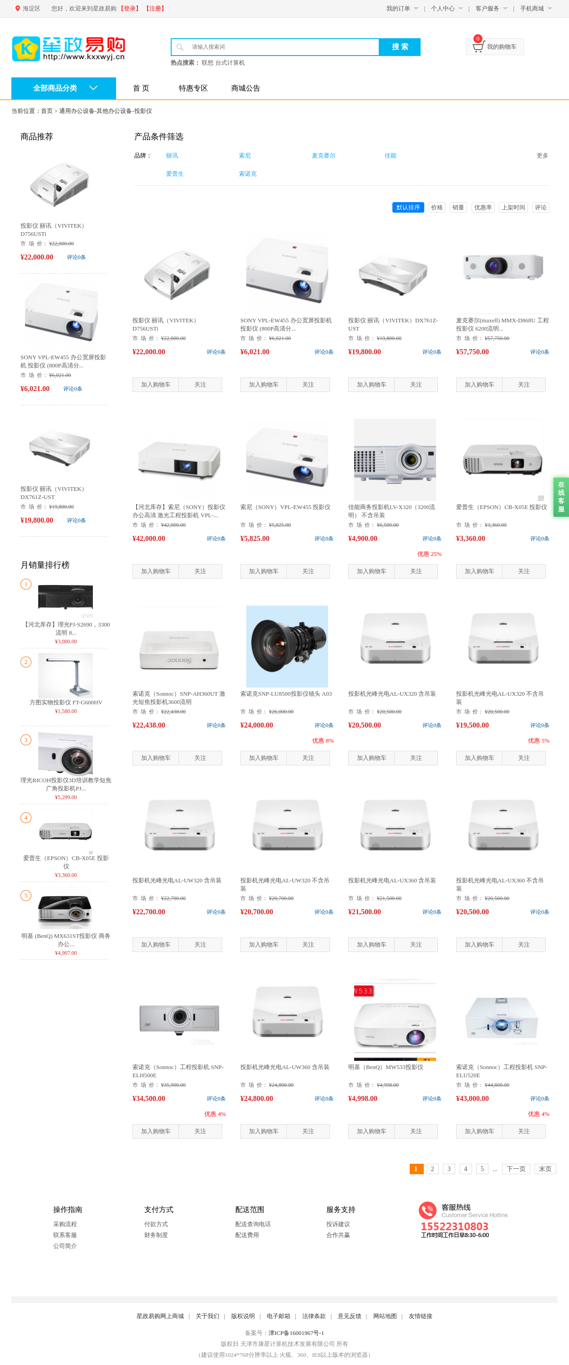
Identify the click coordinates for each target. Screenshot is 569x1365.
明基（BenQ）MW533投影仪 (385, 1067)
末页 (545, 1169)
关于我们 (207, 1316)
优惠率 (483, 207)
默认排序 (408, 207)
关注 (200, 384)
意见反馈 (349, 1316)
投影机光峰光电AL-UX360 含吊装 (392, 880)
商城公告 (245, 88)
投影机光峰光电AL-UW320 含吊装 (177, 880)
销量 (458, 207)
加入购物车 (156, 384)
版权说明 (243, 1316)
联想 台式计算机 (223, 62)
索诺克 (248, 173)
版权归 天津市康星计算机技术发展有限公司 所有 (284, 1343)
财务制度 (156, 1235)
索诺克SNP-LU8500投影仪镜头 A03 (286, 693)
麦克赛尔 (323, 155)
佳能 (390, 155)
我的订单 (398, 8)
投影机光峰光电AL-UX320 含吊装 (392, 693)
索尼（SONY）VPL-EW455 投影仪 (285, 507)
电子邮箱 (278, 1316)
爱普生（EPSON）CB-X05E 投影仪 (501, 507)
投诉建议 (338, 1224)
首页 (47, 110)
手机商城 (532, 8)
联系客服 (65, 1235)
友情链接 (420, 1316)
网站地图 (385, 1316)
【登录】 (130, 8)
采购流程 (65, 1224)
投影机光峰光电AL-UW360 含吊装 (285, 1067)
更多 (543, 155)
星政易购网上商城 (160, 1316)
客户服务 (487, 8)
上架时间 (513, 207)
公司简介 (65, 1246)
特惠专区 (193, 88)
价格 (437, 207)
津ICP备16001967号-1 (296, 1332)
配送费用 (247, 1235)
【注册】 (155, 8)
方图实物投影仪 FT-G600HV (66, 702)
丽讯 (172, 155)
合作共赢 (338, 1235)
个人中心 (443, 8)
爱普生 (175, 173)
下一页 (516, 1169)
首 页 (141, 88)
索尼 (245, 155)
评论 (541, 207)
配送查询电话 (253, 1224)
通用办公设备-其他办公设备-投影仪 (105, 110)
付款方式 (156, 1224)
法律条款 (314, 1316)
